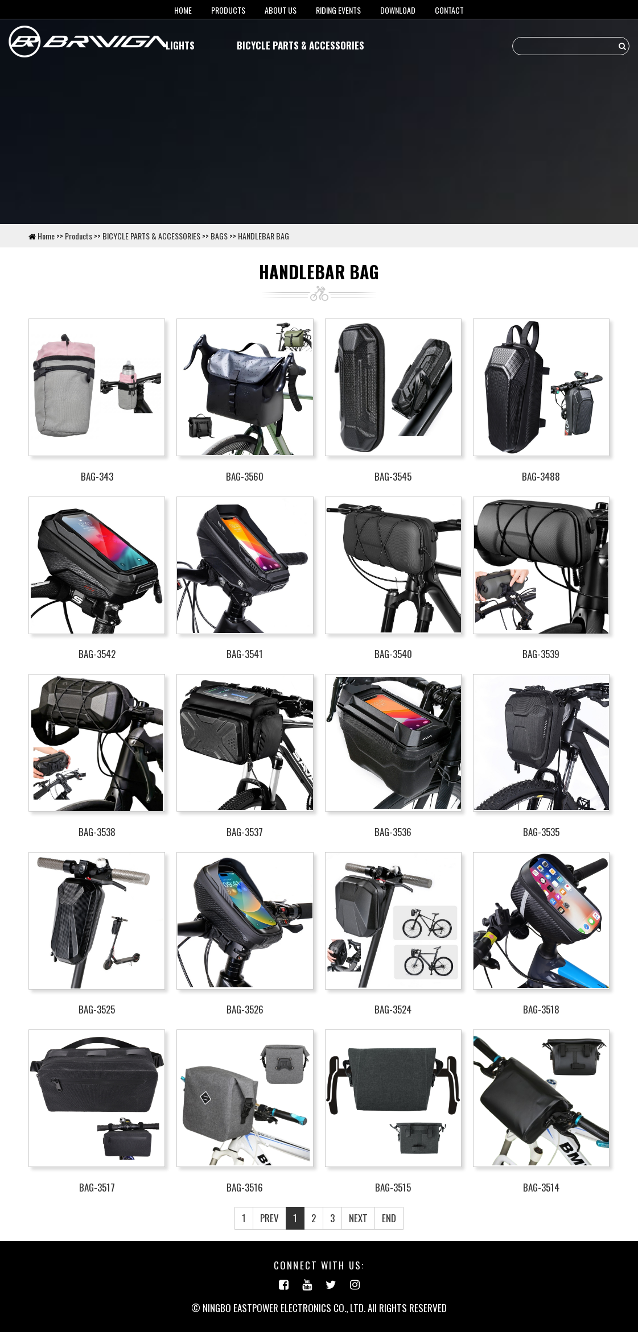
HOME (183, 10)
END (389, 1218)
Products (228, 10)
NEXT (358, 1218)
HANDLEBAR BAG (263, 236)
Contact (449, 10)
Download (397, 10)
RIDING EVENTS (338, 10)
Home (46, 236)
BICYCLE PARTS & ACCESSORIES (300, 45)
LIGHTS (180, 45)
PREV (269, 1218)
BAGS (219, 236)
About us (281, 10)
